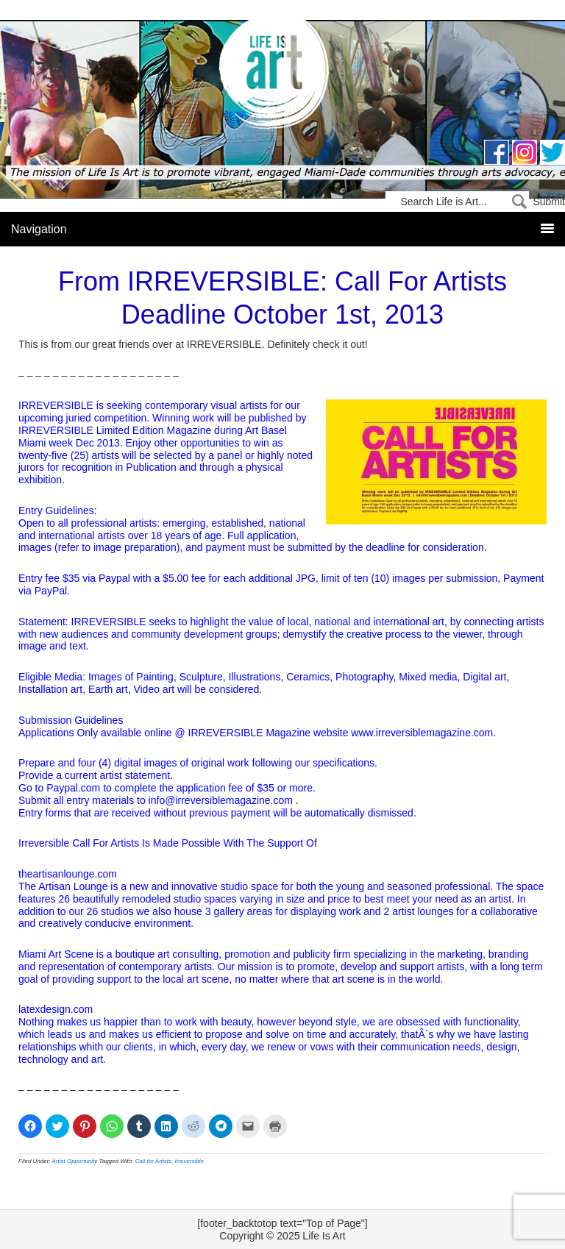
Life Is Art (282, 75)
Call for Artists (153, 1161)
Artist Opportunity (75, 1161)
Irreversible (190, 1161)
